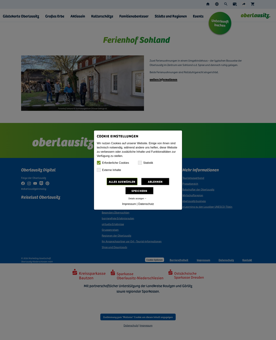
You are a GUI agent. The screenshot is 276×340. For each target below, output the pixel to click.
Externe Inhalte (109, 170)
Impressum (129, 203)
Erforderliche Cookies (113, 163)
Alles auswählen (122, 181)
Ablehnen (155, 181)
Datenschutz (146, 203)
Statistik (145, 163)
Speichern (139, 191)
